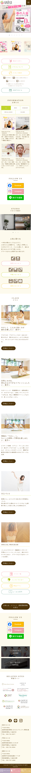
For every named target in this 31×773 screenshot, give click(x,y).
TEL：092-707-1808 (8, 760)
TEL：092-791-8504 (8, 747)
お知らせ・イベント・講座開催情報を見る (15, 606)
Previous (2, 46)
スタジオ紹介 (15, 73)
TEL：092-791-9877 (8, 734)
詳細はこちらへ (8, 348)
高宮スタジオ (15, 263)
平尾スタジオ (15, 274)
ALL (6, 108)
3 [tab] (14, 35)
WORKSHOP (25, 108)
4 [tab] (17, 35)
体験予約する (15, 90)
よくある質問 (15, 591)
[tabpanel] (15, 17)
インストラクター (15, 580)
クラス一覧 (15, 574)
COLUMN (22, 112)
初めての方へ (15, 61)
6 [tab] (22, 35)
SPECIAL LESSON (8, 112)
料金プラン (15, 585)
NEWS (15, 108)
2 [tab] (12, 35)
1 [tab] (9, 35)
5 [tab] (19, 35)
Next (29, 46)
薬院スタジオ (15, 286)
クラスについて (15, 67)
